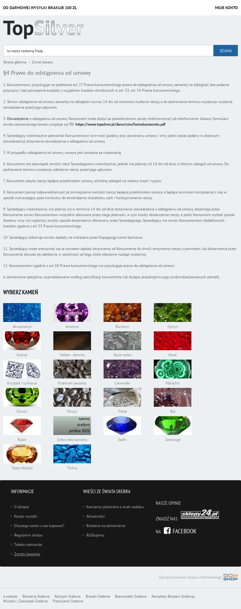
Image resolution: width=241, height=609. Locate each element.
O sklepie (21, 506)
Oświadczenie (18, 118)
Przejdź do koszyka (203, 8)
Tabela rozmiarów (28, 544)
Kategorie (227, 30)
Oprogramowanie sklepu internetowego (198, 578)
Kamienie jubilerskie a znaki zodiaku (115, 506)
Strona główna (14, 62)
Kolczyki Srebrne (68, 596)
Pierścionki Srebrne (68, 601)
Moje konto (226, 7)
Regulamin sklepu (28, 535)
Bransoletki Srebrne (131, 596)
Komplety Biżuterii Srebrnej (173, 596)
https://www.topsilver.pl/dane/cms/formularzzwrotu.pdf (120, 124)
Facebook (184, 531)
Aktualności (95, 516)
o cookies (10, 596)
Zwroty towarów (27, 554)
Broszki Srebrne (98, 596)
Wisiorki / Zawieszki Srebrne (25, 601)
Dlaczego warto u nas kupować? (39, 525)
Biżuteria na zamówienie (105, 525)
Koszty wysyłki (25, 516)
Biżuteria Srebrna (36, 596)
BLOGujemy (95, 535)
